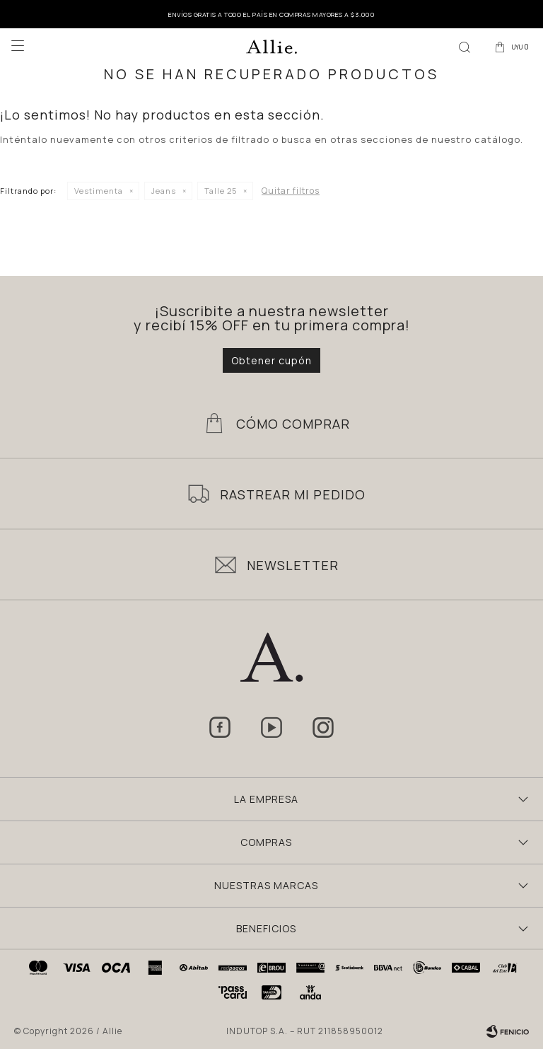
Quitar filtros (291, 191)
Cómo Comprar (293, 423)
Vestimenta (98, 190)
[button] (464, 46)
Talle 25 (220, 190)
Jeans (163, 190)
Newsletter (293, 565)
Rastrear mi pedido (293, 494)
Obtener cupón (271, 360)
